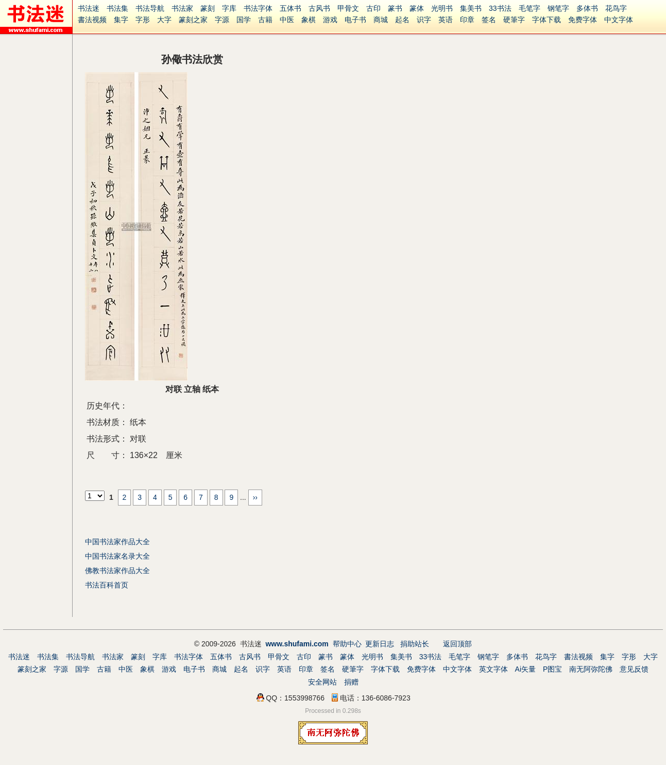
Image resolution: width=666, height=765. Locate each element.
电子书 (355, 19)
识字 (424, 19)
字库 (229, 8)
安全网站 (322, 682)
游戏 (330, 19)
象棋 (308, 19)
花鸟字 (616, 8)
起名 (402, 19)
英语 (445, 19)
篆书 (395, 8)
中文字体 (618, 19)
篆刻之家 (193, 19)
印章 (467, 19)
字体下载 (546, 19)
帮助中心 (347, 644)
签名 (489, 19)
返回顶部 (457, 644)
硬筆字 (514, 19)
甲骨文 (348, 8)
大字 (164, 19)
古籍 (265, 19)
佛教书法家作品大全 (117, 570)
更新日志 (379, 644)
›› (255, 497)
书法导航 (149, 8)
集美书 (471, 8)
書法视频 (92, 19)
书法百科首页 (106, 585)
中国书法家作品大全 (117, 542)
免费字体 (582, 19)
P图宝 (552, 669)
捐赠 (351, 682)
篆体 (416, 8)
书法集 (117, 8)
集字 (121, 19)
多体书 (587, 8)
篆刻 (207, 8)
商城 (380, 19)
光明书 (442, 8)
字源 (222, 19)
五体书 (290, 8)
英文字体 (493, 669)
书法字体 (258, 8)
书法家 (182, 8)
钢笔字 (558, 8)
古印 (373, 8)
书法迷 (88, 8)
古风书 (319, 8)
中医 (287, 19)
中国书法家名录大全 (117, 556)
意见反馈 (634, 669)
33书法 (500, 8)
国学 (243, 19)
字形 (142, 19)
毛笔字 (529, 8)
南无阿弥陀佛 (590, 669)
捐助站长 (414, 644)
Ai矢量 (525, 669)
